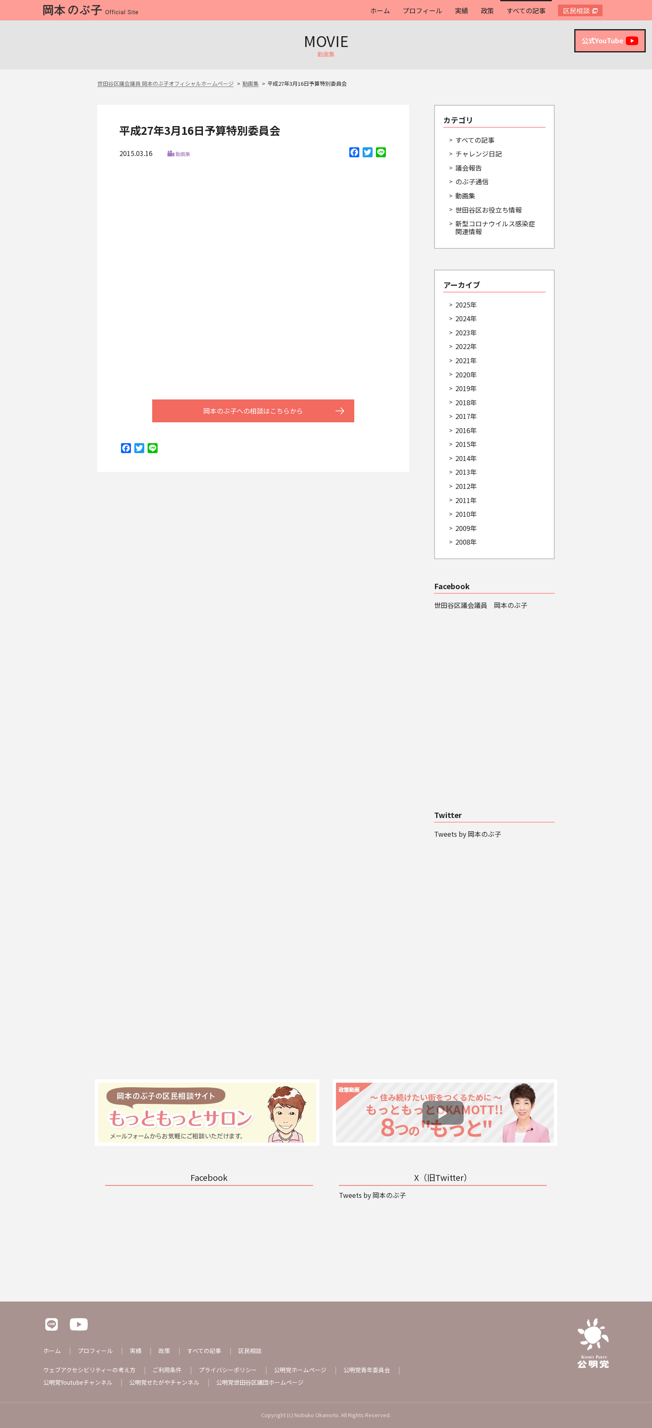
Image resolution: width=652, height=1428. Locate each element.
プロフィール (422, 10)
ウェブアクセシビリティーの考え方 (89, 1370)
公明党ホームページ (300, 1370)
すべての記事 (526, 10)
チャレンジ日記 (478, 154)
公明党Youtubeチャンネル (77, 1382)
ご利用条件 (167, 1370)
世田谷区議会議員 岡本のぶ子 (480, 605)
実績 (461, 10)
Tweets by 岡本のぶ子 (467, 834)
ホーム (380, 10)
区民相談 (576, 10)
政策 (487, 10)
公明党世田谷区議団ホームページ (260, 1382)
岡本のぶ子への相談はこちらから (253, 411)
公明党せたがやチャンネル (164, 1382)
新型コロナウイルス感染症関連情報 (495, 227)
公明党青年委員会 (366, 1370)
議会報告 (468, 168)
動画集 (182, 153)
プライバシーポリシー (228, 1370)
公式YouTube (610, 41)
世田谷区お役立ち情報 (488, 210)
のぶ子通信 (472, 181)
